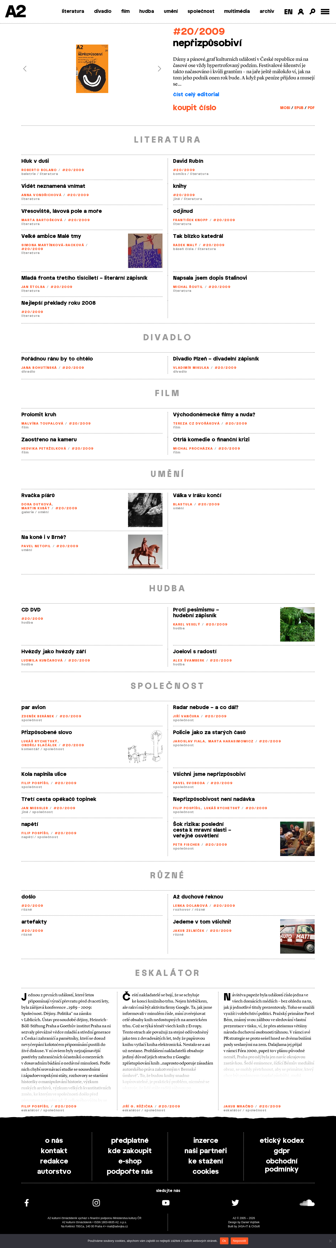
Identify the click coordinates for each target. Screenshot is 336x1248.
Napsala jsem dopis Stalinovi (210, 278)
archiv (267, 11)
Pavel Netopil (36, 546)
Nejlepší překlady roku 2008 (58, 303)
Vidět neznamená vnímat (53, 186)
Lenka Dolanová (190, 906)
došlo (28, 897)
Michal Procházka (193, 449)
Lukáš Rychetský (39, 742)
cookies (206, 1171)
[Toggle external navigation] (325, 11)
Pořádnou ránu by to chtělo (57, 359)
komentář (30, 749)
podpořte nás (130, 1171)
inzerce (206, 1140)
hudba (146, 11)
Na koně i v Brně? (43, 537)
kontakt (54, 1151)
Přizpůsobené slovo (46, 732)
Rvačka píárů (38, 495)
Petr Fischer (186, 845)
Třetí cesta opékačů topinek (58, 799)
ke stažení (205, 1161)
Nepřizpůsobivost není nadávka (214, 799)
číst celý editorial (196, 94)
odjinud (183, 211)
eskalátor (30, 1111)
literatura (73, 11)
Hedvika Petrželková (43, 449)
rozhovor (182, 910)
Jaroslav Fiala (189, 742)
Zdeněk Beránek (37, 716)
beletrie (28, 174)
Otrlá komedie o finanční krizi (211, 440)
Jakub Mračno (238, 1107)
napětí (29, 824)
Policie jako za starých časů (209, 732)
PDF (311, 108)
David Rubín (188, 161)
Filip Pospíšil (35, 783)
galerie (27, 512)
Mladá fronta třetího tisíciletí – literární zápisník (84, 278)
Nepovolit (239, 1240)
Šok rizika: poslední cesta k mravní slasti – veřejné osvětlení (202, 830)
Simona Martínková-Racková (52, 245)
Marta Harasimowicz (231, 742)
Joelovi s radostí (194, 651)
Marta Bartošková (42, 220)
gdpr (282, 1151)
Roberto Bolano (39, 170)
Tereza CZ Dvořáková (196, 424)
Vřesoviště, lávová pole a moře (61, 211)
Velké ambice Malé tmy (51, 236)
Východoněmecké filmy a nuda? (214, 414)
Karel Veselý (186, 625)
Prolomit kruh (38, 414)
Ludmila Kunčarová (42, 661)
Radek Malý (185, 245)
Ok (224, 1240)
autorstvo (54, 1171)
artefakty (34, 922)
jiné (176, 199)
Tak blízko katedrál (198, 236)
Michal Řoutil (188, 287)
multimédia (237, 11)
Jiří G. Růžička (137, 1107)
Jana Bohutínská (39, 368)
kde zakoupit (130, 1151)
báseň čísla (183, 249)
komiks (179, 174)
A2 (15, 12)
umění (171, 11)
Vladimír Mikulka (191, 368)
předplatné (129, 1140)
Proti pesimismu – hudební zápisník (196, 613)
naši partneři (206, 1151)
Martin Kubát (35, 508)
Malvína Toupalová (42, 424)
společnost (201, 11)
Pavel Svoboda (189, 783)
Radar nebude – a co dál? (206, 707)
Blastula (183, 505)
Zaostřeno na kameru (49, 440)
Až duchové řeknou (198, 897)
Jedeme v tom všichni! (202, 922)
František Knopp (190, 220)
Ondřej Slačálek (39, 745)
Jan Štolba (33, 287)
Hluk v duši (35, 161)
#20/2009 (199, 32)
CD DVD (31, 610)
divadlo (102, 11)
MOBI (285, 108)
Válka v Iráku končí (197, 495)
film (125, 11)
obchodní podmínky (282, 1165)
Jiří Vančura (186, 716)
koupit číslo (194, 108)
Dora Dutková (36, 505)
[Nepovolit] (330, 1241)
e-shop (130, 1161)
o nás (54, 1140)
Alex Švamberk (189, 661)
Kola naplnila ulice (43, 774)
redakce (54, 1161)
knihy (180, 186)
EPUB (298, 108)
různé (26, 910)
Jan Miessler (34, 808)
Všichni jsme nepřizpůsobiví (209, 774)
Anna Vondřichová (41, 195)
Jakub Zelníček (188, 931)
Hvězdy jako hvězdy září (53, 651)
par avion (33, 707)
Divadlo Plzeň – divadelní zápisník (216, 359)
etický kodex (282, 1140)
